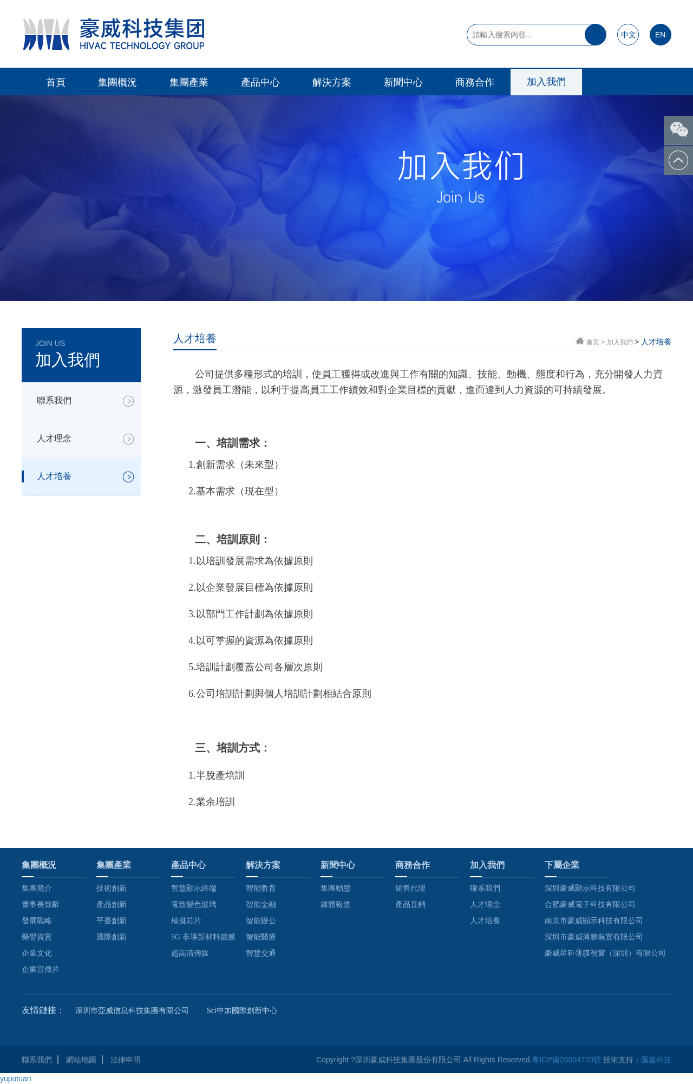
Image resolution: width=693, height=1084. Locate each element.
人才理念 (54, 438)
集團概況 (117, 82)
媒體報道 (336, 904)
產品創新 (111, 904)
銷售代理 (410, 888)
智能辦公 (261, 921)
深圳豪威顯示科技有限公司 (590, 888)
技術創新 (111, 888)
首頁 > (596, 342)
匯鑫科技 (656, 1059)
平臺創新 (111, 921)
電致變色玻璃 (194, 904)
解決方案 (331, 82)
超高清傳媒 (190, 953)
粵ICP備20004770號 (566, 1059)
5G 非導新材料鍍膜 (203, 937)
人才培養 (54, 476)
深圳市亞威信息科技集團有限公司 (132, 1011)
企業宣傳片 (41, 969)
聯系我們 (54, 400)
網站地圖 (81, 1059)
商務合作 (474, 82)
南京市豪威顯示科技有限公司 (594, 921)
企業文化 (37, 953)
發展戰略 (37, 921)
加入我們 (546, 81)
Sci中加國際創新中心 (242, 1011)
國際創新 (111, 937)
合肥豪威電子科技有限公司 (590, 904)
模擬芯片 (186, 921)
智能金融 (261, 904)
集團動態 (336, 888)
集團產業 (188, 82)
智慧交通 (261, 953)
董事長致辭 (41, 904)
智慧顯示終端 (194, 888)
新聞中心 (403, 82)
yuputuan (15, 1078)
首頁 (56, 82)
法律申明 (125, 1059)
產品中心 (260, 82)
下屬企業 (562, 865)
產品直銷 (410, 904)
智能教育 (261, 888)
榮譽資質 (37, 937)
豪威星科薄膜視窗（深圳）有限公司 (605, 953)
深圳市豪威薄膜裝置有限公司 (594, 937)
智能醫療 (261, 937)
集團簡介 (37, 888)
